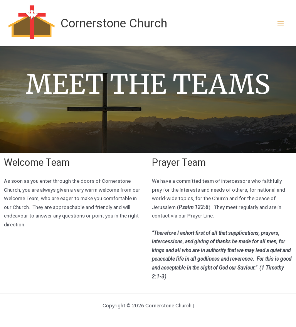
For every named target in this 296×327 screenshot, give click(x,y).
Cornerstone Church (114, 23)
